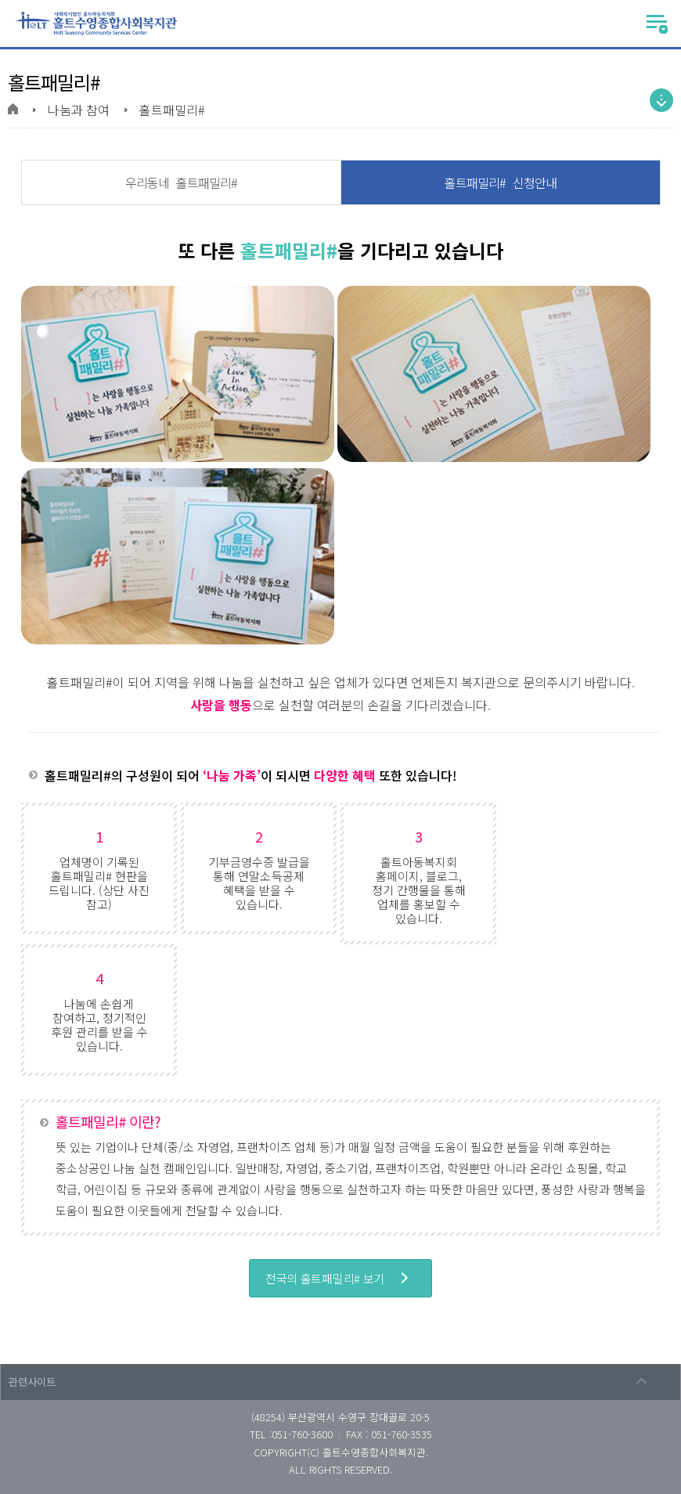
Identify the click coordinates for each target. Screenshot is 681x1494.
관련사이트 (32, 1381)
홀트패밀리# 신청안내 (501, 182)
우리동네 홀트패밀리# (181, 182)
